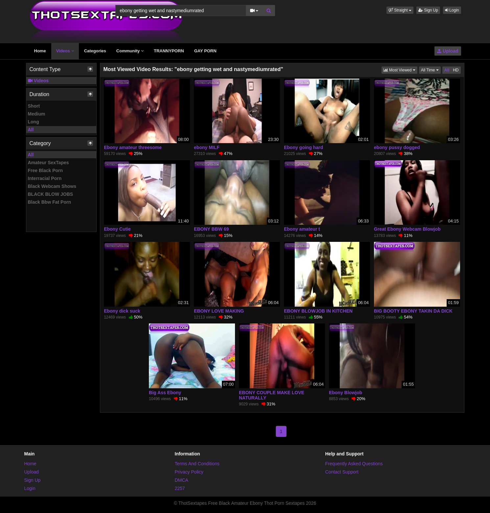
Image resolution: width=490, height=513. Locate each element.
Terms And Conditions (197, 463)
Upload (447, 51)
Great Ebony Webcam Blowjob (407, 229)
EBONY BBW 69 (211, 229)
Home (40, 50)
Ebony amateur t (302, 229)
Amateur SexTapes (48, 162)
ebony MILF (207, 147)
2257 (180, 488)
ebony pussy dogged (397, 147)
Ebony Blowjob (345, 392)
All (31, 129)
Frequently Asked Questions (354, 463)
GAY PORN (205, 50)
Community (130, 50)
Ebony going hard (303, 147)
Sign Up (428, 10)
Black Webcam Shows (52, 186)
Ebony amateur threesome (133, 147)
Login (452, 10)
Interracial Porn (45, 178)
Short (34, 106)
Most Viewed (400, 69)
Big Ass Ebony (165, 392)
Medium (36, 113)
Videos (65, 50)
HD (455, 70)
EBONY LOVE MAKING (219, 311)
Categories (95, 50)
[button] (399, 10)
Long (33, 121)
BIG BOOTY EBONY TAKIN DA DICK (413, 311)
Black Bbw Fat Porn (49, 202)
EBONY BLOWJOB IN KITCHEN (318, 311)
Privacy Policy (189, 472)
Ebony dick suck (122, 311)
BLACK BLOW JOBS (50, 194)
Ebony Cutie (117, 229)
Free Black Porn (45, 170)
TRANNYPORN (169, 50)
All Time (431, 69)
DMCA (181, 480)
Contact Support (342, 472)
